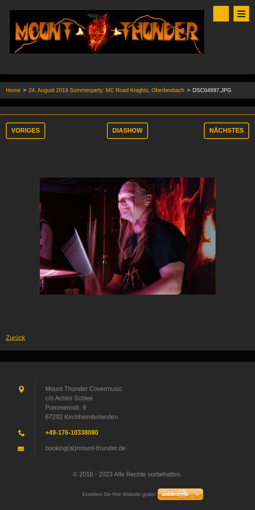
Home (13, 90)
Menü (241, 13)
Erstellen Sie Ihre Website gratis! (119, 494)
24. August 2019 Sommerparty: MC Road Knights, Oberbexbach (106, 90)
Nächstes (226, 130)
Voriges (25, 130)
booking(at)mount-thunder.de (85, 448)
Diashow (127, 130)
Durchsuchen (221, 13)
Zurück (15, 337)
